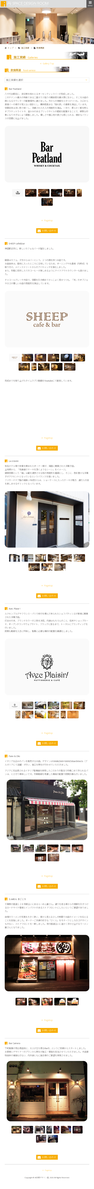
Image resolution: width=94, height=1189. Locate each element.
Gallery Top (47, 63)
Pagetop (47, 211)
